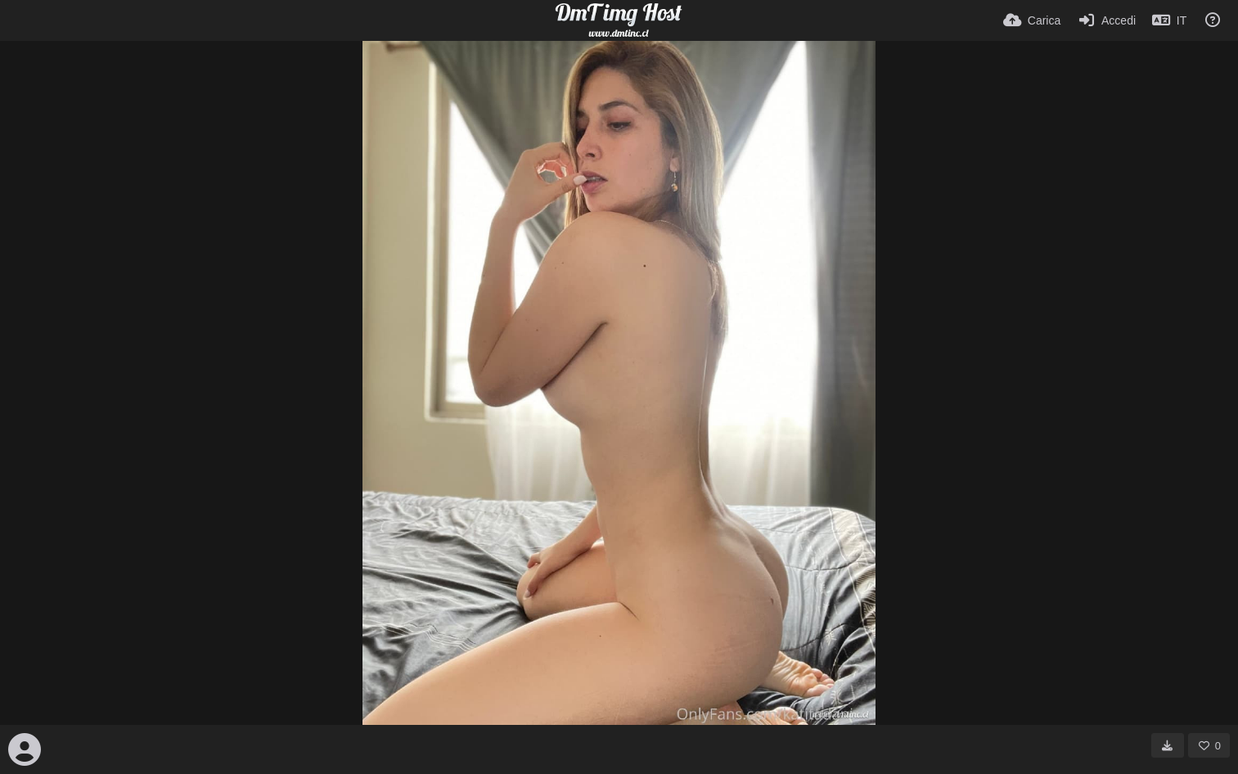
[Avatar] (24, 749)
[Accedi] (1106, 20)
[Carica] (1031, 20)
